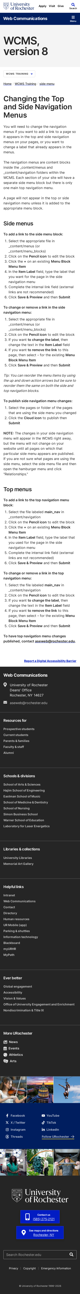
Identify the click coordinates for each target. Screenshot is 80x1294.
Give (61, 6)
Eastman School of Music (21, 796)
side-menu (46, 84)
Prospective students (19, 729)
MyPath (9, 955)
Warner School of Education (23, 820)
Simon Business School (20, 814)
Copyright (29, 1268)
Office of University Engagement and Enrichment (38, 1004)
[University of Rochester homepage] (18, 6)
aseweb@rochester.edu (55, 641)
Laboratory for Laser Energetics (26, 826)
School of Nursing (16, 808)
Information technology (20, 937)
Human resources (16, 919)
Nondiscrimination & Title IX (23, 1010)
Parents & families (16, 741)
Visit (52, 6)
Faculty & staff (13, 747)
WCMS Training (19, 73)
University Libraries (17, 858)
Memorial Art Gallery (18, 864)
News (10, 1042)
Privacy (13, 1268)
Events (11, 1048)
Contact (9, 907)
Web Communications (25, 18)
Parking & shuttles (16, 931)
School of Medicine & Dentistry (25, 802)
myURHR (9, 949)
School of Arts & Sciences (22, 784)
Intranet (9, 895)
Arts (9, 1061)
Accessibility (12, 992)
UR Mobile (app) (15, 925)
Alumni (8, 753)
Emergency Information (56, 1268)
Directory (10, 913)
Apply (43, 6)
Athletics (13, 1054)
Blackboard (11, 943)
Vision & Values (14, 998)
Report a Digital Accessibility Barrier (50, 661)
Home (7, 84)
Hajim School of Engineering (24, 790)
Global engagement (17, 986)
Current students (15, 735)
